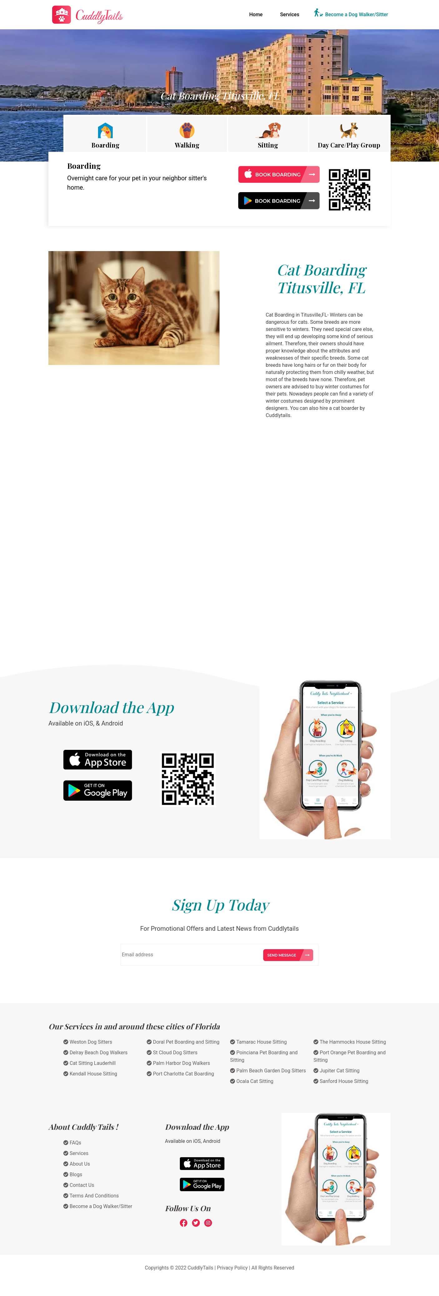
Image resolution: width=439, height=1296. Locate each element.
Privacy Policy (232, 1268)
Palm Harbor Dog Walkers (178, 1063)
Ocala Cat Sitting (252, 1081)
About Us (76, 1164)
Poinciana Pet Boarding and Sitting (264, 1056)
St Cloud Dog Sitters (172, 1053)
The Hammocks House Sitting (349, 1042)
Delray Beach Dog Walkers (95, 1053)
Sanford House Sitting (340, 1081)
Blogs (72, 1174)
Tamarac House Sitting (258, 1042)
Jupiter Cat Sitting (336, 1071)
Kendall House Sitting (90, 1074)
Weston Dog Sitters (87, 1042)
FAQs (72, 1143)
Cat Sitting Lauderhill (89, 1063)
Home (257, 14)
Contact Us (78, 1185)
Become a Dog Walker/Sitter (356, 14)
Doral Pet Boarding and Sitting (183, 1042)
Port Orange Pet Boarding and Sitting (349, 1056)
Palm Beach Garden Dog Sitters (268, 1071)
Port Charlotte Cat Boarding (180, 1074)
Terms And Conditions (91, 1196)
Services (289, 14)
